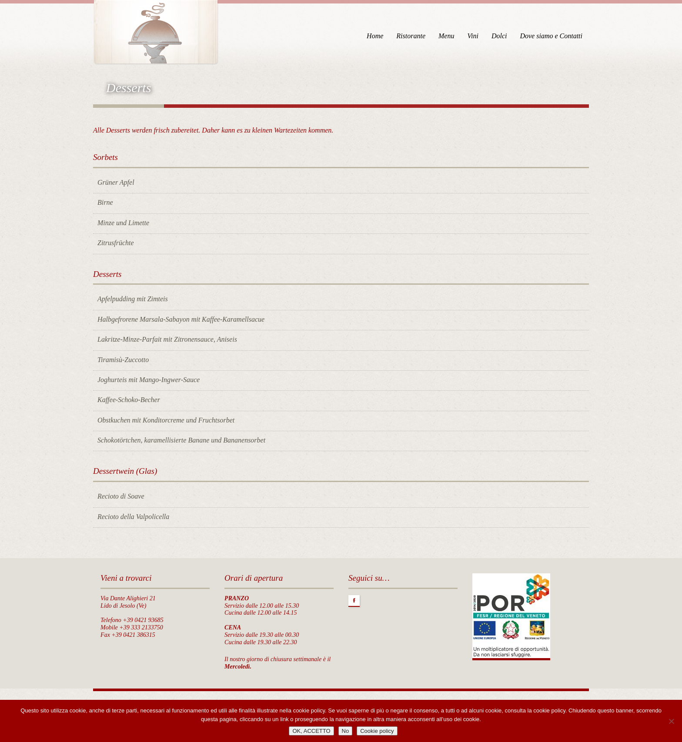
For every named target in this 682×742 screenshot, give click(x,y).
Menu (446, 36)
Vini (472, 36)
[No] (671, 721)
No (345, 731)
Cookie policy (377, 731)
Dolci (499, 36)
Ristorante (410, 36)
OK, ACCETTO (311, 731)
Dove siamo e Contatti (551, 36)
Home (375, 36)
